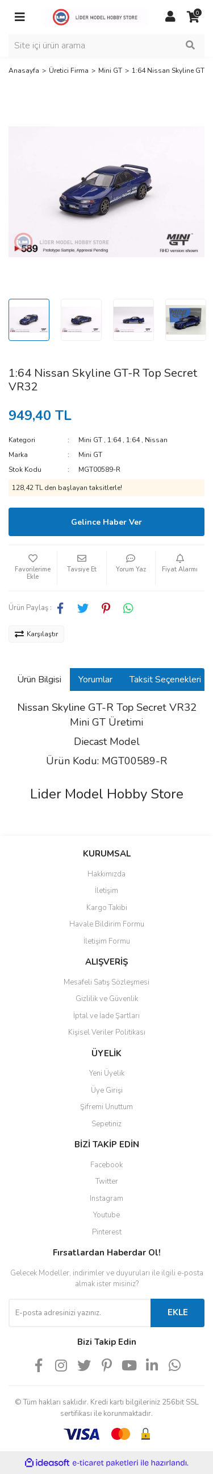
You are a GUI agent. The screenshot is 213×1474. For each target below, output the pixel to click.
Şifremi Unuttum (106, 1107)
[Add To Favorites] (33, 568)
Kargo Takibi (106, 908)
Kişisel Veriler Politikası (106, 1032)
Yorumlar (95, 679)
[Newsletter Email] (80, 1313)
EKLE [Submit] (178, 1312)
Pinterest (107, 1232)
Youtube (106, 1215)
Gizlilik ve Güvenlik (107, 999)
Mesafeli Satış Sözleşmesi (106, 982)
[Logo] (95, 16)
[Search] (106, 45)
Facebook (106, 1165)
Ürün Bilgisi (39, 679)
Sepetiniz (106, 1124)
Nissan (156, 439)
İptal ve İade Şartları (106, 1016)
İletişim (106, 891)
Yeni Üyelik (106, 1073)
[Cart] (193, 17)
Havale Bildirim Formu (106, 924)
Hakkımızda (106, 874)
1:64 (114, 439)
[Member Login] (170, 17)
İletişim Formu (106, 941)
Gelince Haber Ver (106, 522)
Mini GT (90, 439)
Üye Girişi (107, 1090)
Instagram (106, 1198)
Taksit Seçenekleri (165, 679)
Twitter (106, 1181)
